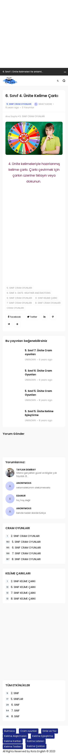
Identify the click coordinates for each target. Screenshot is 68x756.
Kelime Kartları (12, 741)
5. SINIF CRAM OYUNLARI (19, 103)
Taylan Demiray (26, 469)
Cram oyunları (28, 731)
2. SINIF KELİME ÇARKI (20, 581)
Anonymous (23, 483)
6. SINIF (12, 705)
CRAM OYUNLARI (15, 307)
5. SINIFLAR (14, 699)
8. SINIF (12, 716)
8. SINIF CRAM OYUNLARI (48, 302)
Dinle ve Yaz (50, 731)
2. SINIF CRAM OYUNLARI (22, 536)
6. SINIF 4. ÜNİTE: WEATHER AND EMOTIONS (29, 292)
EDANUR (21, 495)
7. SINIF (12, 711)
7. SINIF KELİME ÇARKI (20, 593)
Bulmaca (9, 731)
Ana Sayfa (11, 116)
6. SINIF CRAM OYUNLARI (19, 298)
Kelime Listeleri (35, 741)
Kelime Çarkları (36, 746)
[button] (58, 81)
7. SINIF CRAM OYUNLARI (19, 302)
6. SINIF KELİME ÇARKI (46, 298)
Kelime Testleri (12, 746)
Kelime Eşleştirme (42, 736)
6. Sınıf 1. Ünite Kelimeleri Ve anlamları (23, 71)
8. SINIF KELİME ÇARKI (20, 599)
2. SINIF (12, 693)
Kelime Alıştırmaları (15, 736)
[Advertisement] (34, 34)
